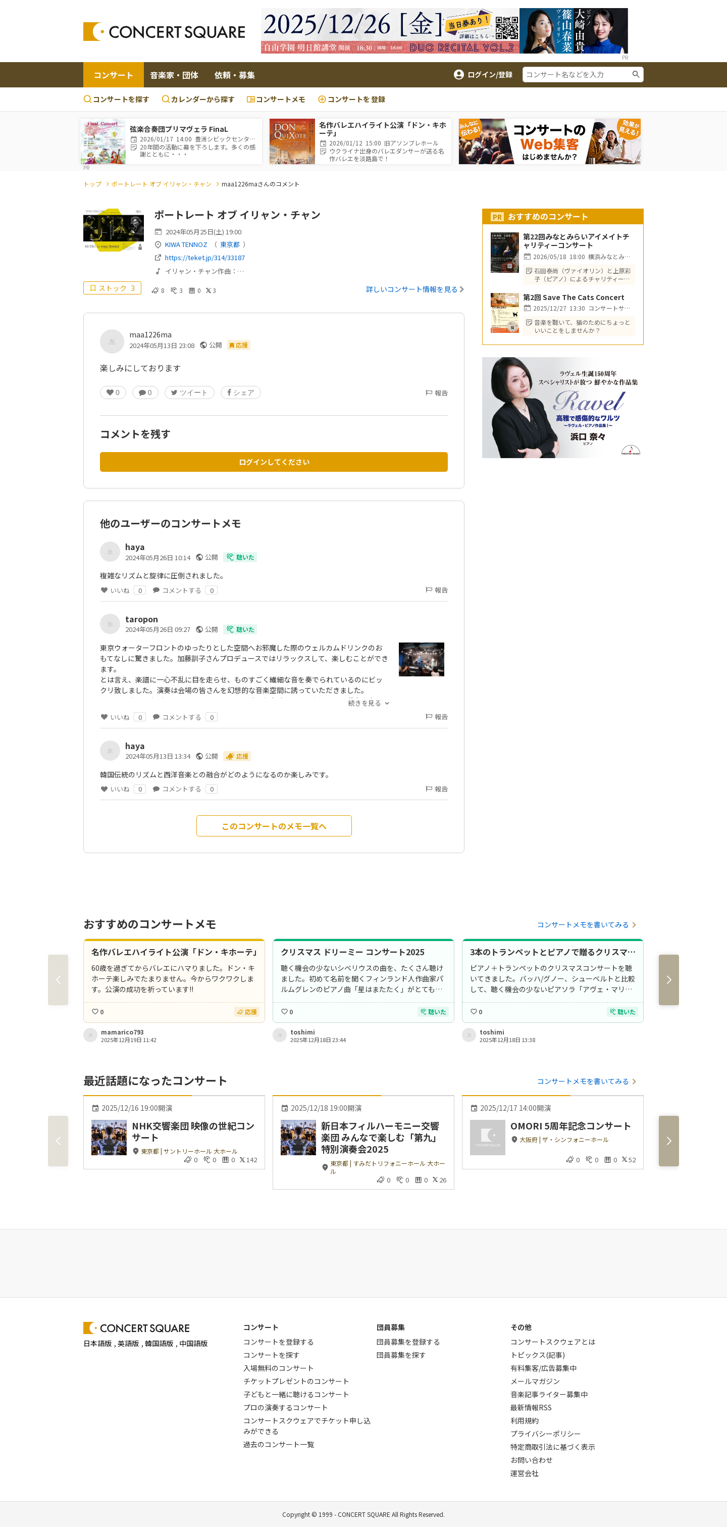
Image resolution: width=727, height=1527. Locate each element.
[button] (669, 980)
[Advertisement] (363, 1262)
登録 (351, 99)
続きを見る (364, 703)
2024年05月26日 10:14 (157, 557)
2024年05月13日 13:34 (157, 756)
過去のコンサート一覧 (278, 1444)
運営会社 (524, 1473)
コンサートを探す (116, 99)
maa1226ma (150, 334)
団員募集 (391, 1327)
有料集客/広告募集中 (543, 1368)
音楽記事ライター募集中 (549, 1394)
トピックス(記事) (537, 1355)
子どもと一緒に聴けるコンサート (296, 1394)
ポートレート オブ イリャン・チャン (162, 183)
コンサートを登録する (278, 1342)
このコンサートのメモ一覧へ (274, 826)
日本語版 (97, 1343)
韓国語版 (159, 1343)
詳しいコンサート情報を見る (415, 289)
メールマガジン (535, 1381)
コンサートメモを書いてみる (583, 924)
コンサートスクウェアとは (552, 1342)
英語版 (128, 1343)
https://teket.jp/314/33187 (205, 257)
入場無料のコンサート (278, 1368)
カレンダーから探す (198, 99)
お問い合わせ (531, 1460)
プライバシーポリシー (545, 1434)
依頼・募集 (235, 75)
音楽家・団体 (174, 75)
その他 (521, 1327)
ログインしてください (274, 462)
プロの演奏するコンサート (285, 1407)
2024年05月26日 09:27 (157, 629)
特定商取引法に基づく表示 (552, 1447)
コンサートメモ (276, 99)
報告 (436, 393)
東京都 (230, 244)
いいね (123, 590)
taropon (141, 619)
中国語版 (193, 1343)
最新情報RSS (531, 1407)
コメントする (185, 590)
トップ (92, 183)
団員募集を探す (401, 1355)
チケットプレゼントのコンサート (296, 1381)
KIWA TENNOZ (186, 244)
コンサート (113, 75)
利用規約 (524, 1420)
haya (135, 546)
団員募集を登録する (408, 1342)
